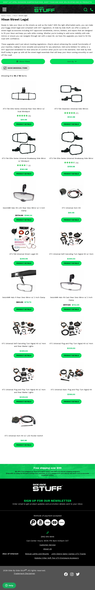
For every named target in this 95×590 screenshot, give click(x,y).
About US (47, 549)
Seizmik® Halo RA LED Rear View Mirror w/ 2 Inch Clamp (24, 209)
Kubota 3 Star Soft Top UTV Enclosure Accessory (57, 558)
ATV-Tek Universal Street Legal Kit (23, 254)
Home (3, 15)
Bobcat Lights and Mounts (37, 554)
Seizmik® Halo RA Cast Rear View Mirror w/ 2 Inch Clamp (71, 298)
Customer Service (48, 545)
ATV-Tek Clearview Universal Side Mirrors (71, 109)
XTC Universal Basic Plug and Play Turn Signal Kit (71, 390)
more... (9, 15)
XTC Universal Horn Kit (71, 208)
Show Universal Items (15, 68)
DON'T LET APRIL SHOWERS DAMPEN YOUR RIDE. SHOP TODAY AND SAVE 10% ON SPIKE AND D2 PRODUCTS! (47, 2)
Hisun (15, 15)
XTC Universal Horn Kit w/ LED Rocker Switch (24, 436)
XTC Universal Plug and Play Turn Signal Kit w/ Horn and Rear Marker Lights (24, 391)
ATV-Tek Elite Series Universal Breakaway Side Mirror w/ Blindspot (24, 159)
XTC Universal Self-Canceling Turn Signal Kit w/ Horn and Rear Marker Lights (24, 344)
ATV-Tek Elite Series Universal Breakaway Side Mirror (71, 158)
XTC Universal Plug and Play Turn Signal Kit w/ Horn (71, 343)
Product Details (23, 124)
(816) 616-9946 (47, 537)
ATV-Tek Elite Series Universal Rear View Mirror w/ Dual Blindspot (24, 110)
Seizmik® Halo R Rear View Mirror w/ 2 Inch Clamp (23, 297)
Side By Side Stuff (17, 570)
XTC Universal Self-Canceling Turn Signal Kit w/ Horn (71, 254)
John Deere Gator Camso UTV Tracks (68, 554)
